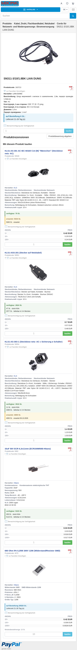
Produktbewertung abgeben (60, 136)
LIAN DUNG (17, 94)
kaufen (69, 131)
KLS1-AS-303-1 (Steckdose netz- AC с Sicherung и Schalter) (33, 342)
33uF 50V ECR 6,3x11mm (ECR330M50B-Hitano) (28, 448)
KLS (15, 188)
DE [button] (65, 9)
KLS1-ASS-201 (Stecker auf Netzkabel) (23, 252)
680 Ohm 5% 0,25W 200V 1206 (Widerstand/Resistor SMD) (32, 550)
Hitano (16, 483)
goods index (6, 649)
